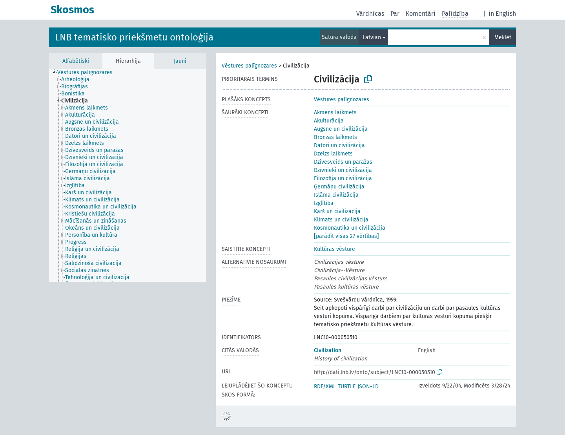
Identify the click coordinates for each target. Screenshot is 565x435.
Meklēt (502, 37)
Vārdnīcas (370, 13)
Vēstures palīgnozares (249, 65)
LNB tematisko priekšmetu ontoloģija (134, 37)
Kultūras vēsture (334, 249)
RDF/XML (325, 386)
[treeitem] (88, 72)
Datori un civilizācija (339, 145)
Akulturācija (329, 120)
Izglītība (324, 203)
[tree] (127, 175)
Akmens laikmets (335, 112)
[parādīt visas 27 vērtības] (346, 236)
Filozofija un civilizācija (343, 178)
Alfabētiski (75, 61)
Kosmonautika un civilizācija (349, 228)
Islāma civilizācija (336, 195)
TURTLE (346, 386)
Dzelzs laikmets (333, 153)
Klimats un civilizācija (341, 219)
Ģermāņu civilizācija (339, 186)
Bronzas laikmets (335, 137)
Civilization (327, 350)
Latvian (372, 37)
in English (502, 13)
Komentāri (421, 13)
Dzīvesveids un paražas (343, 162)
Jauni (180, 61)
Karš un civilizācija (337, 211)
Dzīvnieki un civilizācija (343, 170)
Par (394, 13)
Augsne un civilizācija (341, 129)
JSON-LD (368, 386)
